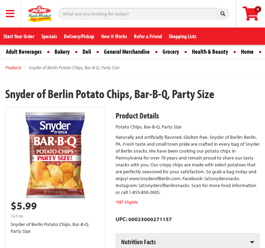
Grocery (171, 51)
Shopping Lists (182, 36)
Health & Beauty (210, 51)
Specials (49, 36)
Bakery (62, 51)
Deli (86, 51)
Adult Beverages (24, 51)
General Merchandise (127, 51)
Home (247, 51)
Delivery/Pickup (79, 36)
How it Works (114, 36)
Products (13, 67)
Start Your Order (19, 36)
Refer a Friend (148, 36)
